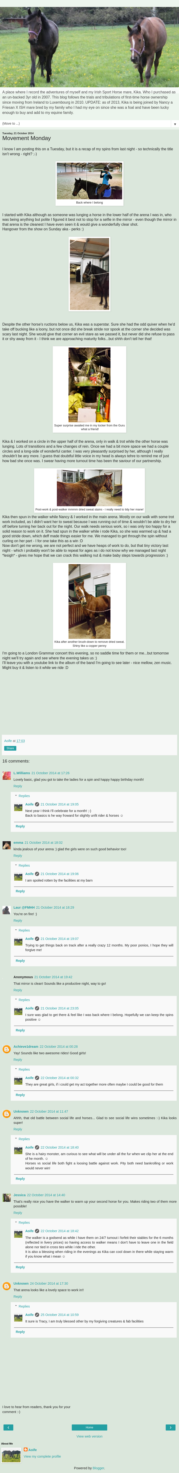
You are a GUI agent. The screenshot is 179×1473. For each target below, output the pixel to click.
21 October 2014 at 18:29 (55, 907)
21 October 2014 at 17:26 (50, 773)
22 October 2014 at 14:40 (46, 1195)
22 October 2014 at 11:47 (49, 1111)
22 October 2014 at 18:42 (60, 1231)
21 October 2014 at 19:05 (60, 804)
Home (89, 1427)
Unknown (21, 1111)
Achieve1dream (26, 1046)
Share (10, 748)
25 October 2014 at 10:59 (60, 1315)
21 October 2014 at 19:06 (60, 874)
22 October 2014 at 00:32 (60, 1078)
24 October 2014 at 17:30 (49, 1283)
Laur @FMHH (24, 907)
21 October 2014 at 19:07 (60, 939)
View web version (89, 1436)
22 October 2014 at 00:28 (59, 1046)
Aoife (29, 804)
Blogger (98, 1468)
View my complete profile (42, 1456)
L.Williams (22, 773)
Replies (24, 796)
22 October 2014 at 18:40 (60, 1147)
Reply (18, 786)
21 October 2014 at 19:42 (53, 977)
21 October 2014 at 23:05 (60, 1008)
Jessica (20, 1195)
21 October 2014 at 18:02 (44, 842)
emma (18, 842)
